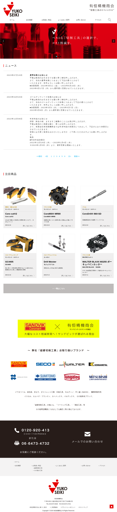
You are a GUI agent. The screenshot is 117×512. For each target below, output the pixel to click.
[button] (3, 41)
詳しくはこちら (28, 226)
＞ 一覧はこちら (58, 288)
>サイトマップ (83, 507)
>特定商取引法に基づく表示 (38, 507)
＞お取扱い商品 (36, 465)
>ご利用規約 (54, 507)
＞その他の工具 (37, 470)
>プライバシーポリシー (68, 507)
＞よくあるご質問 (60, 465)
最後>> (77, 156)
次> (69, 156)
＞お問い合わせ (85, 465)
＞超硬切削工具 (37, 468)
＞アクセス (101, 465)
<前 (46, 156)
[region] (58, 41)
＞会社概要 (17, 465)
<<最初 (39, 156)
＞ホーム (16, 462)
